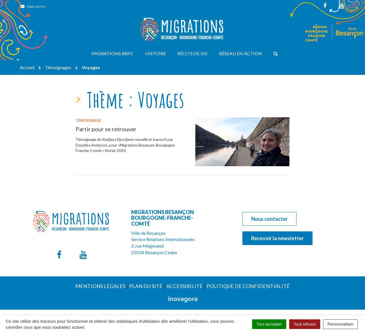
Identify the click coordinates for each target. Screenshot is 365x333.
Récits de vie (192, 53)
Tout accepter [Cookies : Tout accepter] (269, 324)
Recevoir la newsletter (277, 238)
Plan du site (146, 286)
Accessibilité (184, 286)
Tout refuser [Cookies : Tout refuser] (304, 324)
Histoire (155, 53)
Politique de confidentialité (248, 286)
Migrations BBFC (113, 53)
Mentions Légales (100, 286)
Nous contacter (269, 219)
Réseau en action (240, 53)
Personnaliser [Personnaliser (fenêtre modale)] (340, 324)
